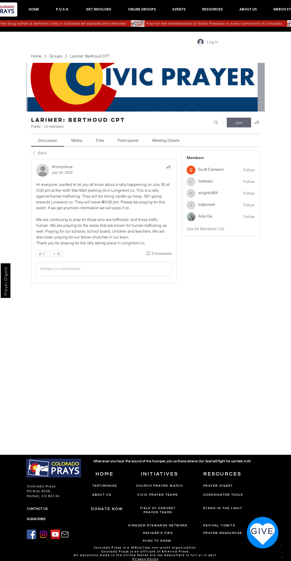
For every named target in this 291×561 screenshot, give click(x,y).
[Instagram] (43, 534)
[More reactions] (56, 254)
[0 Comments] (159, 253)
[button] (62, 9)
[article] (104, 221)
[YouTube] (55, 534)
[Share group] (257, 122)
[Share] (169, 167)
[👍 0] (41, 254)
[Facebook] (31, 534)
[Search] (216, 122)
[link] (47, 140)
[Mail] (65, 534)
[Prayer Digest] (5, 280)
